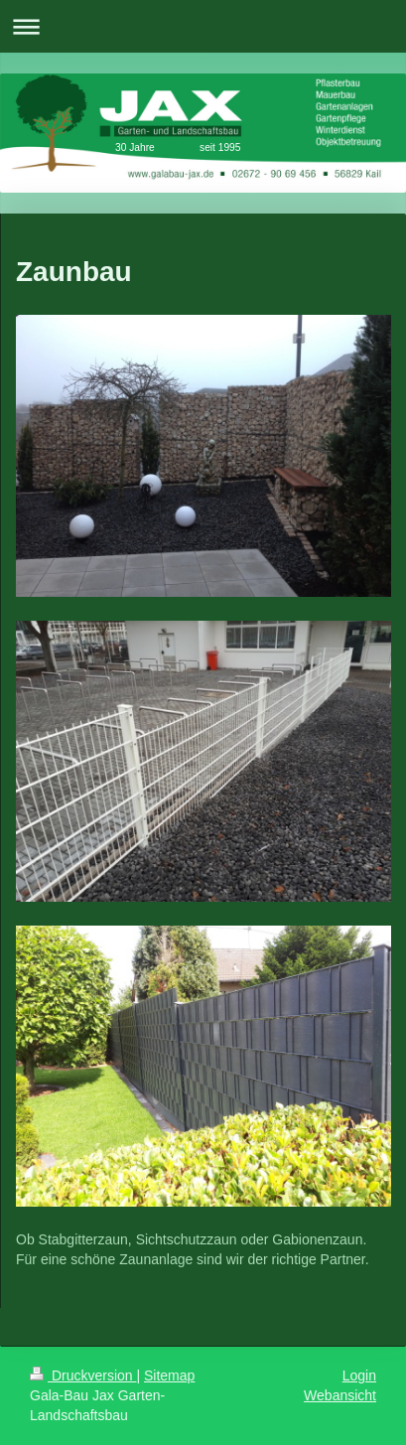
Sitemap (169, 1375)
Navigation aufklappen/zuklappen (203, 26)
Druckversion (83, 1375)
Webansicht (340, 1395)
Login (359, 1375)
